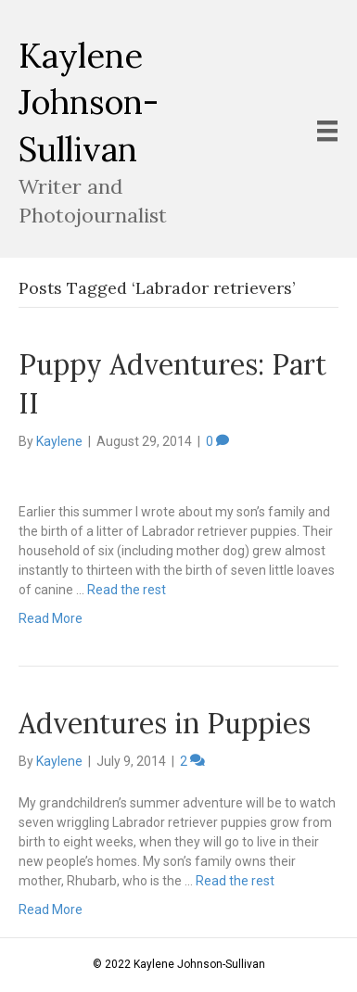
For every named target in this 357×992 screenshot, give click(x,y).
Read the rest (126, 589)
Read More (51, 618)
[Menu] (327, 131)
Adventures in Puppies (165, 723)
